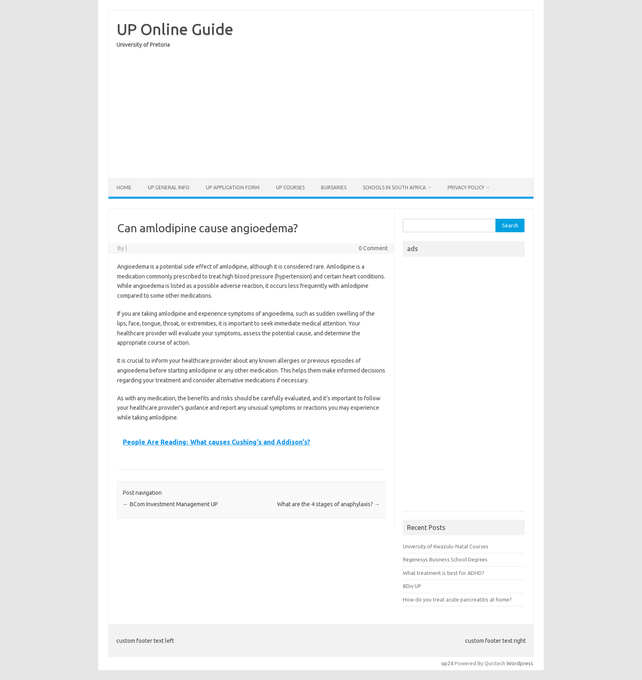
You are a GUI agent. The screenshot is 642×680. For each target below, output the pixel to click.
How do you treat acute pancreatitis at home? (457, 599)
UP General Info (169, 187)
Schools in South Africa (394, 187)
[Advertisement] (321, 115)
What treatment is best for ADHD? (443, 573)
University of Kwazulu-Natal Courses (445, 546)
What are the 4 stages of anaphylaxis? (328, 504)
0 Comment (373, 248)
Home (124, 187)
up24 (447, 663)
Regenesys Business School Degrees (445, 559)
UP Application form (233, 187)
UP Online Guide (175, 29)
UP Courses (290, 187)
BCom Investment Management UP (170, 504)
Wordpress (519, 663)
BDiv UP (412, 586)
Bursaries (333, 187)
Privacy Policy (466, 187)
